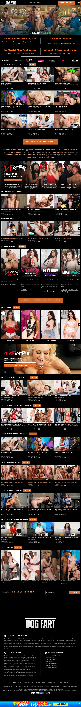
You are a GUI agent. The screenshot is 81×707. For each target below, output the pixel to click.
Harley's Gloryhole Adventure (11, 209)
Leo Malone (36, 131)
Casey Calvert (58, 84)
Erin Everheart (4, 84)
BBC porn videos (65, 646)
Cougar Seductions (59, 133)
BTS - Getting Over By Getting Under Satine (68, 537)
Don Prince (57, 238)
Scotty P (36, 238)
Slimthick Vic (7, 644)
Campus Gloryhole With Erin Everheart (40, 509)
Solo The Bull (42, 238)
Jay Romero (50, 482)
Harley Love (8, 211)
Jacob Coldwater (15, 482)
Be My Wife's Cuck (6, 83)
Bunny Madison (64, 454)
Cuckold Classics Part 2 (62, 83)
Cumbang (3, 484)
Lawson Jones (75, 425)
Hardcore (4, 288)
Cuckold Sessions (5, 86)
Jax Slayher (30, 644)
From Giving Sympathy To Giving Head (39, 106)
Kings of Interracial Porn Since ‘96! (40, 142)
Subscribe (74, 592)
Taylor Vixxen (65, 131)
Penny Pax (72, 84)
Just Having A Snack (61, 106)
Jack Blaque (9, 425)
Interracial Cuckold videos (15, 661)
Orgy (76, 289)
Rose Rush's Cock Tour (8, 481)
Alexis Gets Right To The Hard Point (12, 509)
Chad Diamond (58, 482)
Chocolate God (31, 107)
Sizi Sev (30, 481)
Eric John (8, 482)
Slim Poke (30, 84)
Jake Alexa (71, 454)
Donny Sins (3, 425)
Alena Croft (17, 644)
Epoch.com (10, 690)
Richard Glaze (51, 425)
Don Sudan (10, 84)
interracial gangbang (16, 666)
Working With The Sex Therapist (11, 106)
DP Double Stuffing (34, 209)
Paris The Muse (59, 481)
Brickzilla (13, 644)
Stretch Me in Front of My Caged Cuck (13, 237)
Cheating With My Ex (60, 110)
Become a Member (66, 2)
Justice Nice (20, 238)
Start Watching (20, 365)
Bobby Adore (57, 425)
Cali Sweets (30, 425)
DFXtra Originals (59, 213)
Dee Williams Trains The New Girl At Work (67, 209)
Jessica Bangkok (65, 84)
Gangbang (64, 289)
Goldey (8, 107)
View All (32, 64)
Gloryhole (3, 213)
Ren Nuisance (68, 211)
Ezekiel (62, 211)
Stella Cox (23, 644)
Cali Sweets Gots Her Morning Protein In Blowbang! (44, 424)
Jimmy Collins (22, 482)
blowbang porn (26, 666)
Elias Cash (36, 425)
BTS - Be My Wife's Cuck (8, 537)
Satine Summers (39, 107)
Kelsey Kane (14, 238)
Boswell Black (58, 454)
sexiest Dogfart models (41, 643)
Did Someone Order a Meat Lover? (11, 424)
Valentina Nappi (71, 340)
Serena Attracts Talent (8, 129)
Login (78, 2)
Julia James (42, 211)
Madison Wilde (58, 107)
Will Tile (3, 211)
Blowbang (71, 289)
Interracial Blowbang (6, 427)
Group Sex (64, 291)
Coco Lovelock (72, 643)
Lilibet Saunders (36, 84)
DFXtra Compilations (60, 86)
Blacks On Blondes (32, 86)
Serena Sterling (9, 131)
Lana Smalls (63, 238)
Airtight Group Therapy (35, 237)
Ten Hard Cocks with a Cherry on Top (66, 424)
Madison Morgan (16, 425)
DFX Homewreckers (6, 133)
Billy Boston (30, 482)
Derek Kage (8, 238)
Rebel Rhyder (31, 238)
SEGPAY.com (52, 690)
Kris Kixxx (51, 238)
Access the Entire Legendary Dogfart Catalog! (40, 300)
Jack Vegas (36, 482)
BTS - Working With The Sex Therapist (39, 537)
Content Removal (74, 690)
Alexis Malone (8, 510)
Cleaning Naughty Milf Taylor (64, 129)
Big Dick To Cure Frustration (37, 83)
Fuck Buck (3, 107)
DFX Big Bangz (31, 240)
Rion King (41, 425)
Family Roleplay (51, 291)
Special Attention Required (36, 129)
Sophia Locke (58, 510)
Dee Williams (58, 211)
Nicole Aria (30, 131)
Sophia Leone (11, 340)
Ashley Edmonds (13, 107)
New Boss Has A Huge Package (64, 452)
